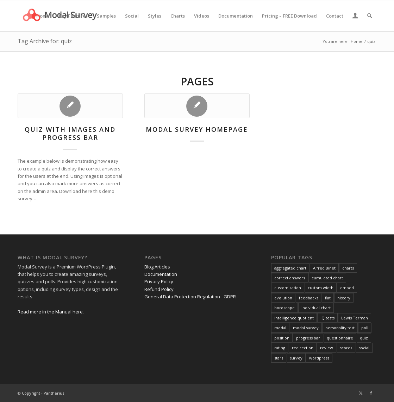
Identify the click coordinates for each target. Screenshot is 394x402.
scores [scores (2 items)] (346, 347)
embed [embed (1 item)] (347, 287)
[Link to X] (360, 393)
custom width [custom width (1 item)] (320, 287)
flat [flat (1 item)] (328, 297)
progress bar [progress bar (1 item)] (308, 338)
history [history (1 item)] (343, 297)
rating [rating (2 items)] (279, 347)
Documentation (160, 274)
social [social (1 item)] (364, 347)
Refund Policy (159, 289)
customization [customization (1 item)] (287, 287)
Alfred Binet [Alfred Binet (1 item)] (324, 268)
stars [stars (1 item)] (278, 358)
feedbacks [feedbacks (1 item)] (308, 297)
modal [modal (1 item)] (280, 327)
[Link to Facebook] (371, 393)
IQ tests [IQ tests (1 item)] (327, 317)
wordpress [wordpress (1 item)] (319, 358)
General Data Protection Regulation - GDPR (190, 296)
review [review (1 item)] (326, 347)
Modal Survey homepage (197, 129)
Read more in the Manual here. (51, 312)
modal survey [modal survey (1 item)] (306, 327)
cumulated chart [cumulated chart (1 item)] (327, 277)
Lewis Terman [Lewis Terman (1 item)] (354, 317)
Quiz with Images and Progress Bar (70, 133)
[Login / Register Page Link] (355, 16)
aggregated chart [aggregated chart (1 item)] (290, 268)
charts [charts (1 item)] (348, 268)
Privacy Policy (158, 281)
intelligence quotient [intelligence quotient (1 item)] (294, 317)
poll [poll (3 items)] (364, 327)
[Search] (369, 15)
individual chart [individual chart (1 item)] (316, 307)
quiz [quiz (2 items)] (364, 338)
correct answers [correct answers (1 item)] (289, 277)
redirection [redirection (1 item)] (302, 347)
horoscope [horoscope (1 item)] (284, 307)
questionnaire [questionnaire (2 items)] (340, 338)
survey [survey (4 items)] (296, 358)
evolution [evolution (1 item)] (283, 297)
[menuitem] (43, 15)
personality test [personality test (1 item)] (340, 327)
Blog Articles (157, 267)
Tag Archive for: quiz (45, 41)
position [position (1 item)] (281, 338)
